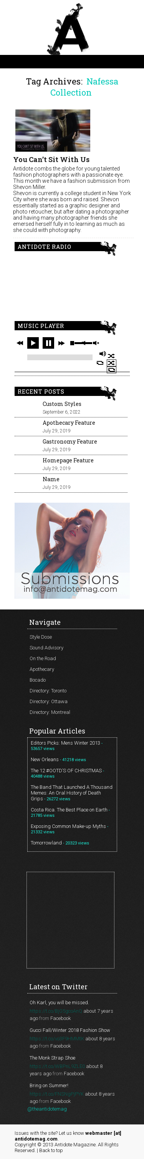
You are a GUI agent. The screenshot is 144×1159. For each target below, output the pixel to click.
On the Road (43, 658)
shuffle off (111, 362)
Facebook (60, 1018)
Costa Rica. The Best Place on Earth (69, 810)
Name (51, 479)
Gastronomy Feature (70, 441)
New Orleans (45, 759)
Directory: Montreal (50, 712)
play (33, 343)
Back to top (51, 1150)
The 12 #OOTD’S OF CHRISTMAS (66, 770)
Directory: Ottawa (49, 701)
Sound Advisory (46, 648)
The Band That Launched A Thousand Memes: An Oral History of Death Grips (72, 792)
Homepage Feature (68, 460)
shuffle (111, 356)
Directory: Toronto (48, 691)
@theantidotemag (47, 1109)
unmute (95, 343)
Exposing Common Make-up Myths (68, 826)
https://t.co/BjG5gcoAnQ (56, 1011)
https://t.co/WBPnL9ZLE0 (57, 1066)
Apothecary (42, 669)
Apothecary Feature (69, 422)
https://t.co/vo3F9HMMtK (57, 1038)
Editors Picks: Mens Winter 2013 (65, 743)
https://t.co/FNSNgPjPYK (57, 1094)
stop (72, 343)
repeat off (111, 369)
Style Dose (41, 637)
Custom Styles (62, 403)
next (61, 343)
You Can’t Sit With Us (51, 159)
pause (48, 343)
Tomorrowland (46, 843)
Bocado (38, 680)
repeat (100, 362)
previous (20, 343)
